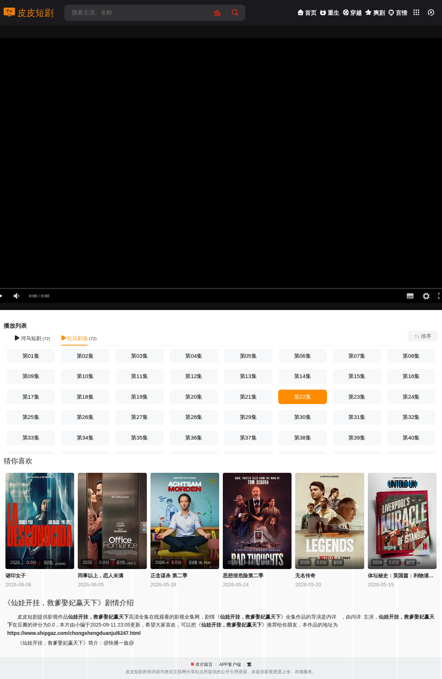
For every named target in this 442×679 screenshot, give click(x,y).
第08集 (411, 356)
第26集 (85, 417)
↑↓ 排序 (423, 336)
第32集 (411, 417)
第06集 (302, 356)
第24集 (411, 397)
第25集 (30, 417)
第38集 (302, 437)
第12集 (193, 376)
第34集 (85, 437)
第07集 (356, 356)
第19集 (139, 397)
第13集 (248, 376)
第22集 (302, 397)
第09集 (30, 376)
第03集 (139, 356)
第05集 (248, 356)
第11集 (139, 376)
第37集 (248, 437)
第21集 (248, 397)
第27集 (139, 417)
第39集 (356, 437)
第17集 (30, 397)
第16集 (411, 376)
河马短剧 (27, 338)
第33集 (30, 437)
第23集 (356, 397)
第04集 (193, 356)
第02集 (85, 356)
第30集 (302, 417)
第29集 (248, 417)
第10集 (85, 376)
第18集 (85, 397)
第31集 (356, 417)
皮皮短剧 (29, 13)
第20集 (193, 397)
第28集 (193, 417)
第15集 (356, 376)
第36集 (193, 437)
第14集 (302, 376)
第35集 (139, 437)
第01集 (30, 356)
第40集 (411, 437)
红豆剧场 (74, 338)
